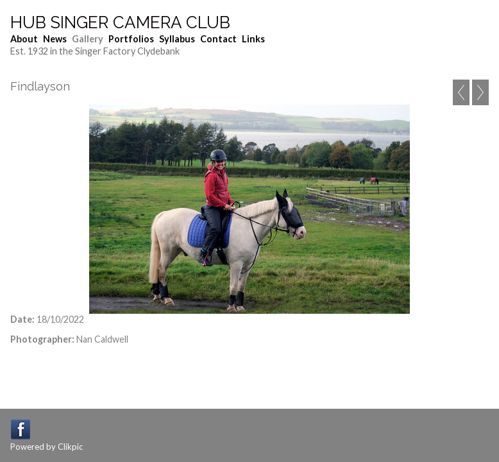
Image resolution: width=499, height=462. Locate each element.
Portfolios (131, 38)
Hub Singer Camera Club (120, 22)
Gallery (87, 38)
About (24, 38)
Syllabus (177, 38)
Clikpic (70, 446)
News (55, 38)
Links (253, 38)
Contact (218, 38)
